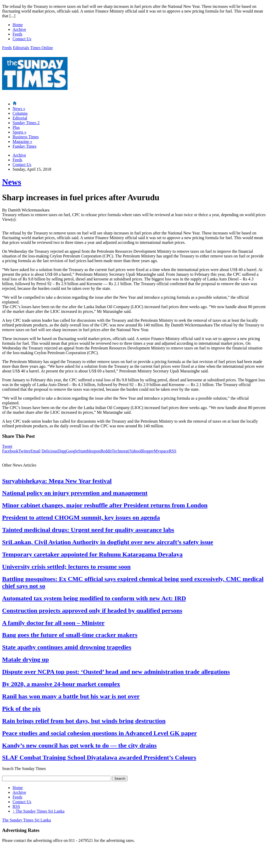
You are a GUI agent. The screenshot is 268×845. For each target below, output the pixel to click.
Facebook (10, 451)
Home (18, 24)
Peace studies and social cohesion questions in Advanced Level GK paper (99, 733)
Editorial (20, 118)
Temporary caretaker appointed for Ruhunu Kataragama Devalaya (92, 554)
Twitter (24, 451)
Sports (19, 132)
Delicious (49, 451)
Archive (19, 29)
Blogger (147, 451)
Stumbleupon (89, 451)
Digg (62, 451)
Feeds (17, 34)
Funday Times (24, 146)
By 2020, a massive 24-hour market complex (61, 684)
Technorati (121, 451)
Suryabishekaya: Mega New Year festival (57, 481)
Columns (20, 113)
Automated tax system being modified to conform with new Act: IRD (94, 598)
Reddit (106, 451)
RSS (172, 451)
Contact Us (22, 39)
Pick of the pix (21, 708)
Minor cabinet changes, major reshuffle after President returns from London (105, 505)
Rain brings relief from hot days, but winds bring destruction (84, 720)
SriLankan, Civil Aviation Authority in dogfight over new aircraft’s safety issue (107, 542)
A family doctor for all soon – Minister (53, 622)
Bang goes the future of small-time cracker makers (69, 634)
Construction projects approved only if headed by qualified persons (92, 610)
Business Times (26, 137)
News (19, 108)
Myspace (161, 451)
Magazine (22, 141)
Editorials (21, 47)
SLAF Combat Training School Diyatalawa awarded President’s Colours (99, 757)
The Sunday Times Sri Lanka (38, 811)
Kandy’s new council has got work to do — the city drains (79, 745)
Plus (16, 127)
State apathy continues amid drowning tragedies (66, 647)
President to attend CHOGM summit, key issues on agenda (81, 517)
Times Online (41, 47)
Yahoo (135, 451)
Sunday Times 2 (26, 122)
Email (35, 451)
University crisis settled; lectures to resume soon (66, 566)
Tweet (7, 446)
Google (72, 451)
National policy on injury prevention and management (75, 493)
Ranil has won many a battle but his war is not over (71, 696)
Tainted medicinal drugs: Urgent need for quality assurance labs (88, 529)
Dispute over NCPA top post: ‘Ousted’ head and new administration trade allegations (116, 671)
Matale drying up (25, 659)
